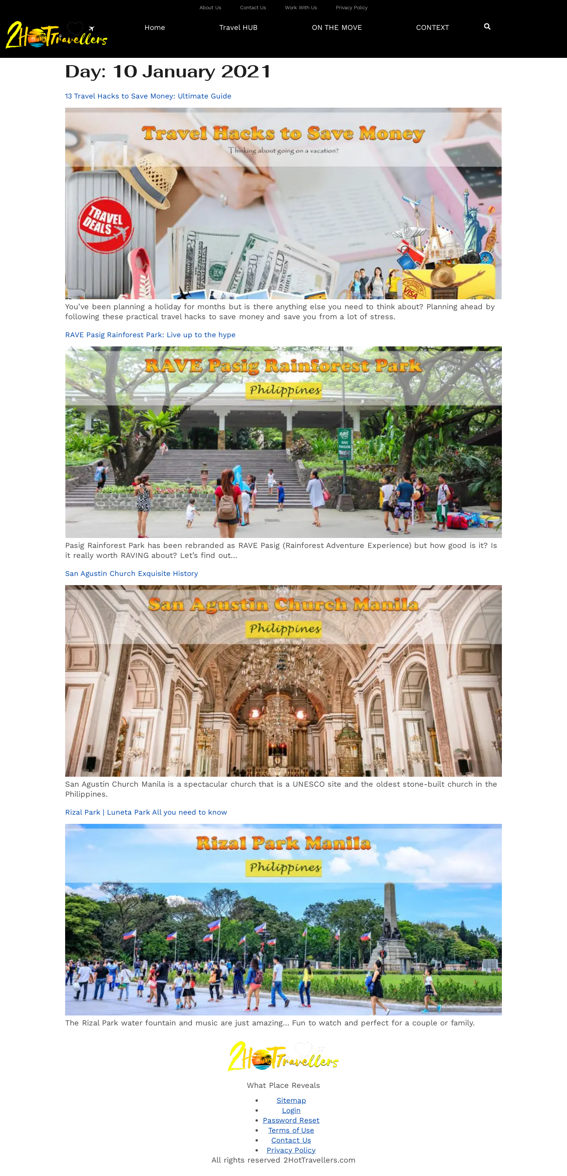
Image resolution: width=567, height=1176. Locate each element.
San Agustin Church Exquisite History (131, 573)
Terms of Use (291, 1130)
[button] (487, 26)
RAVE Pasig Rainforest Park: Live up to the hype (150, 334)
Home (154, 27)
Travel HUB (238, 27)
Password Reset (291, 1120)
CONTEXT (432, 27)
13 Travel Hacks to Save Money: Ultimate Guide (148, 96)
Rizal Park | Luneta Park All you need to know (146, 812)
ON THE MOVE (337, 27)
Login (291, 1110)
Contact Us (291, 1140)
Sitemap (291, 1100)
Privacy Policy (291, 1150)
